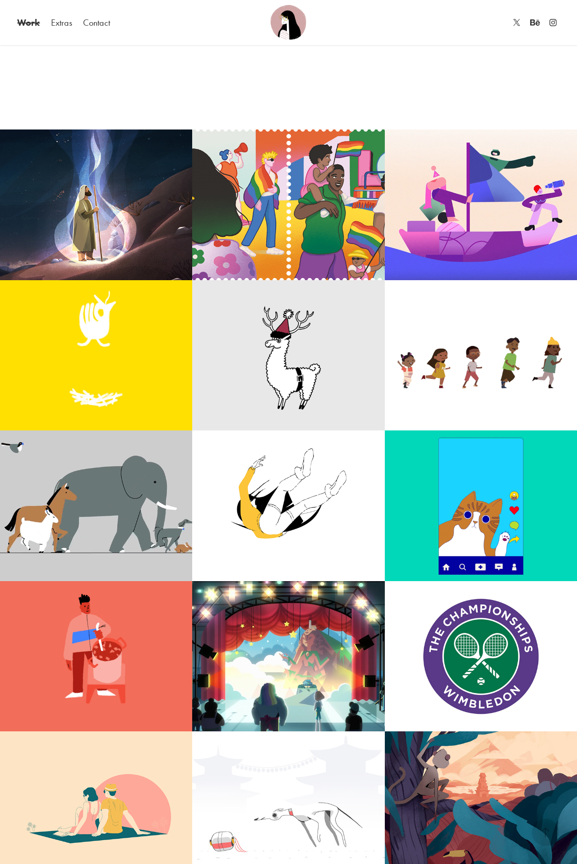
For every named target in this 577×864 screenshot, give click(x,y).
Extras (61, 22)
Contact (96, 22)
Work (28, 22)
